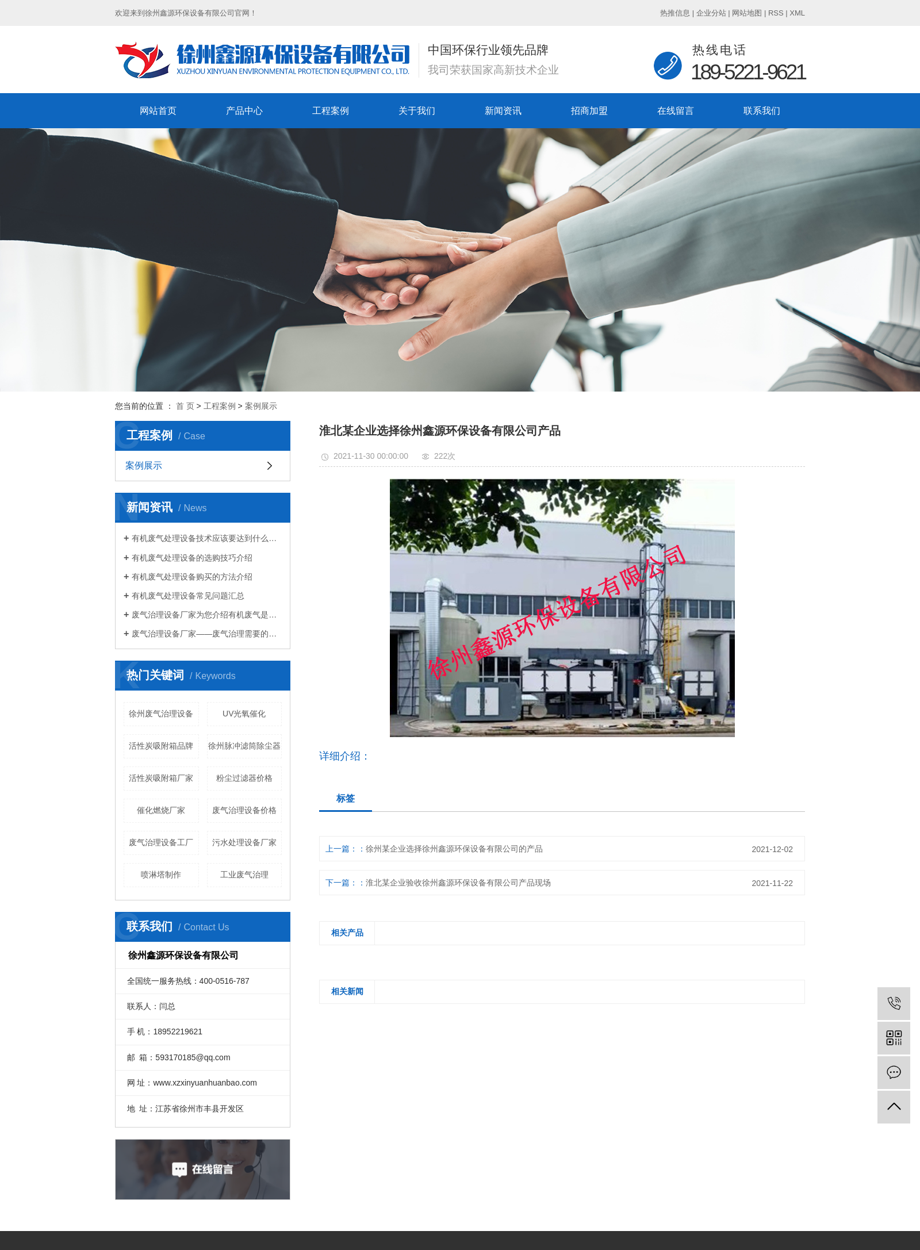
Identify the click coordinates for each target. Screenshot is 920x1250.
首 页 (185, 406)
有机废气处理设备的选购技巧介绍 (192, 557)
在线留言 (675, 111)
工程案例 (330, 111)
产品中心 (244, 111)
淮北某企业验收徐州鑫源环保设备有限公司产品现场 (458, 882)
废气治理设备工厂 (161, 842)
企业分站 (711, 13)
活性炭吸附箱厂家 (161, 778)
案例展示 (261, 406)
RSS (776, 13)
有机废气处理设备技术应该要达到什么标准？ (207, 538)
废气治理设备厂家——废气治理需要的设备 (207, 633)
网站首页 (158, 111)
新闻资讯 (503, 111)
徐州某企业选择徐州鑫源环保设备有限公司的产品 (454, 848)
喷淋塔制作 (161, 874)
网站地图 (747, 13)
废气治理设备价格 (244, 810)
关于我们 (416, 111)
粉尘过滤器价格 (244, 778)
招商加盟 (589, 111)
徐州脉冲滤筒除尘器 (244, 745)
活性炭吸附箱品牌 (161, 745)
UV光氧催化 (244, 713)
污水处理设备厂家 (244, 842)
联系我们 (761, 111)
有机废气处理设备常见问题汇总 (188, 595)
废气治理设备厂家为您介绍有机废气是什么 (207, 614)
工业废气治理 (244, 874)
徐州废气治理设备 (161, 713)
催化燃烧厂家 (161, 810)
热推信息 (675, 13)
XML (797, 13)
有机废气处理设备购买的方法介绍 (192, 576)
